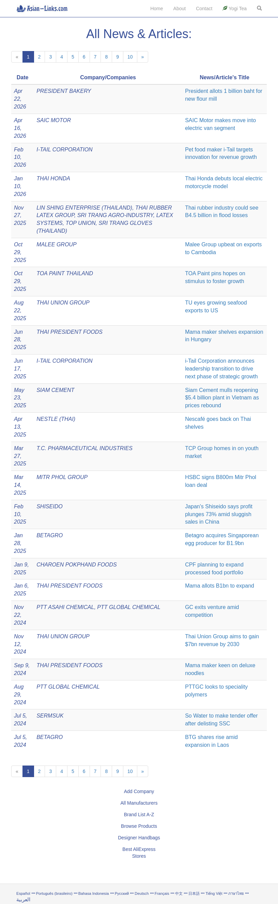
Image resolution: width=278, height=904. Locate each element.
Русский (122, 893)
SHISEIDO (49, 506)
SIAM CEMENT (55, 390)
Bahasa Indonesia (93, 893)
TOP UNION (81, 223)
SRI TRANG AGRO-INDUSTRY (115, 215)
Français (162, 893)
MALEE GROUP (56, 244)
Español (23, 893)
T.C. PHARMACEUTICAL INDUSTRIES (84, 448)
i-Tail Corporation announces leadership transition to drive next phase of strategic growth (221, 368)
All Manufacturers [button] (139, 803)
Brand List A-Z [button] (139, 814)
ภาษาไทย (236, 893)
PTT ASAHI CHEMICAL (65, 607)
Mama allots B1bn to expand (219, 586)
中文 (179, 893)
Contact (204, 8)
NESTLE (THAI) (55, 419)
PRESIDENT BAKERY (63, 91)
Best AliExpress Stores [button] (138, 853)
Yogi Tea (234, 8)
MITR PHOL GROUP (62, 477)
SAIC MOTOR (53, 120)
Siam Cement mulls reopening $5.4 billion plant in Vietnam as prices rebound (222, 398)
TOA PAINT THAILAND (64, 273)
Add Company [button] (139, 791)
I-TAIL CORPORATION (64, 149)
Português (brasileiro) (54, 893)
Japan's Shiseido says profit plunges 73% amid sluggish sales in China (218, 514)
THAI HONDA (53, 178)
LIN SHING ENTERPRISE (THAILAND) (84, 208)
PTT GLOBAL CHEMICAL (128, 607)
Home (156, 8)
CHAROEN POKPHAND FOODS (76, 565)
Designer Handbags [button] (139, 837)
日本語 (194, 893)
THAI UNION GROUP (63, 303)
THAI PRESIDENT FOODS (69, 332)
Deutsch (142, 893)
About (179, 8)
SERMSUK (49, 716)
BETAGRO (49, 535)
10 (130, 57)
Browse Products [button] (139, 826)
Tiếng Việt (213, 893)
